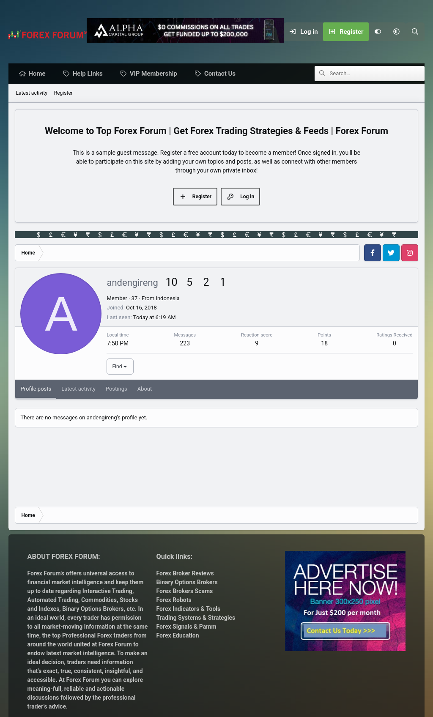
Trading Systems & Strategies (196, 617)
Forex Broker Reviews (185, 573)
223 (185, 343)
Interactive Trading (107, 591)
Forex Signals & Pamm (186, 626)
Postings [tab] (116, 389)
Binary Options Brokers (92, 608)
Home (38, 74)
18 (324, 343)
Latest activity (31, 93)
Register (63, 93)
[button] (396, 31)
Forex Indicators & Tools (188, 608)
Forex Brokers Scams (184, 591)
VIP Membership (155, 74)
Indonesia (167, 299)
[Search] (415, 31)
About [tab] (144, 389)
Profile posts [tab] (35, 389)
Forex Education (177, 635)
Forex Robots (174, 600)
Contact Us (222, 74)
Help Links (90, 74)
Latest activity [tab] (78, 389)
